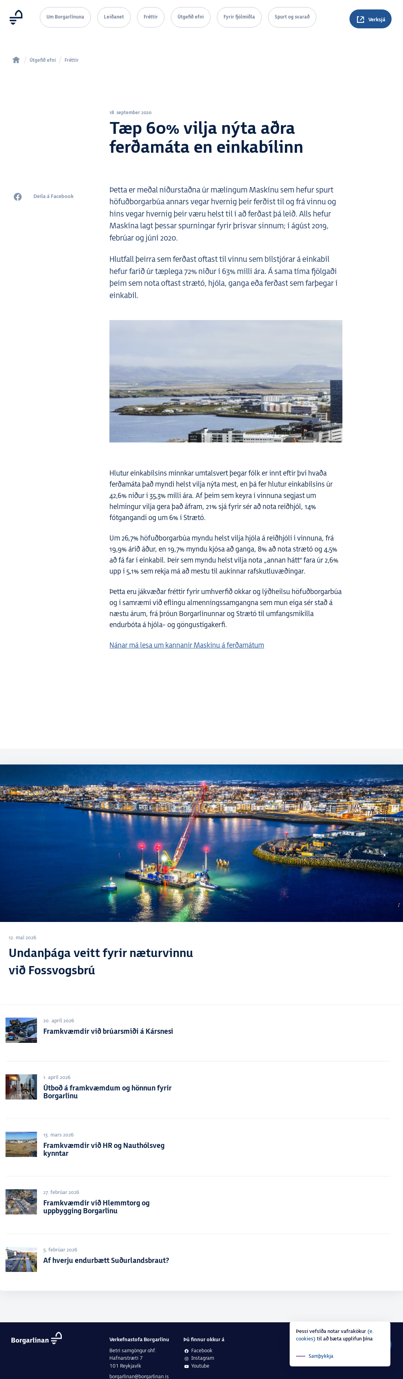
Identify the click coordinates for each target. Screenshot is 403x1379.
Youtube (196, 1366)
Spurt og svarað (292, 17)
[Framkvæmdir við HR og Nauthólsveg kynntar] (201, 1149)
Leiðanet (114, 17)
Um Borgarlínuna (65, 17)
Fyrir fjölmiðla (239, 17)
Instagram (198, 1358)
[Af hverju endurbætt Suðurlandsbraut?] (201, 1264)
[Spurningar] (370, 18)
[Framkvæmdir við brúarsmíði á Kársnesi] (201, 1035)
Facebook (198, 1351)
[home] (16, 59)
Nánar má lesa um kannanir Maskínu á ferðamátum (186, 645)
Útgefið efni (190, 17)
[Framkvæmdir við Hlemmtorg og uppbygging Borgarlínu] (201, 1207)
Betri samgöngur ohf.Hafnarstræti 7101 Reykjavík (132, 1358)
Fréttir (151, 17)
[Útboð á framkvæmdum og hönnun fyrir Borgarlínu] (201, 1092)
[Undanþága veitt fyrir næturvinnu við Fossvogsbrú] (201, 886)
